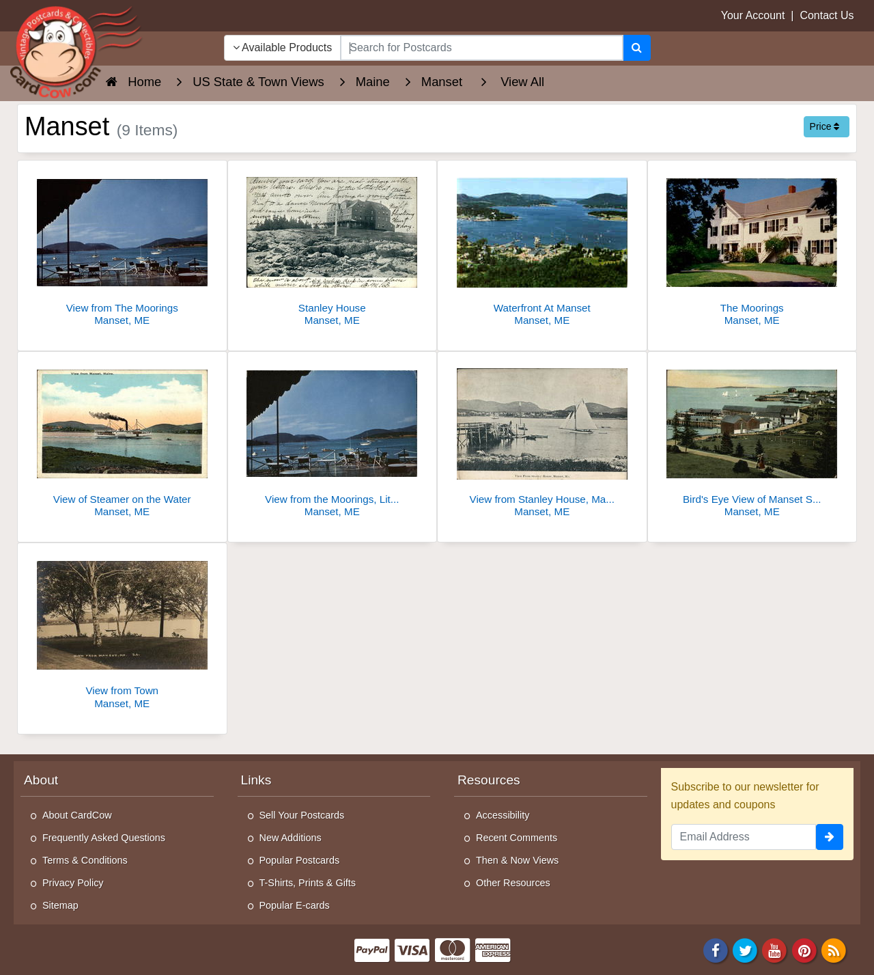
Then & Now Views (517, 860)
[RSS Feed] (833, 949)
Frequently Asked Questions (103, 837)
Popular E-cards (294, 905)
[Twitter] (745, 949)
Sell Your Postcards (302, 815)
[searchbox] (481, 48)
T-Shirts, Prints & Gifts (307, 882)
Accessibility (502, 815)
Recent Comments (516, 837)
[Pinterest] (804, 949)
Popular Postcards (299, 860)
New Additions (290, 837)
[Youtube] (775, 949)
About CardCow (77, 815)
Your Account (753, 15)
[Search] (637, 48)
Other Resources (513, 882)
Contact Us (827, 15)
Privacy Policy (73, 882)
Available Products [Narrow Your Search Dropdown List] (283, 47)
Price (825, 126)
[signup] (829, 837)
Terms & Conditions (85, 860)
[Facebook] (715, 949)
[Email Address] (744, 837)
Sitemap (60, 905)
